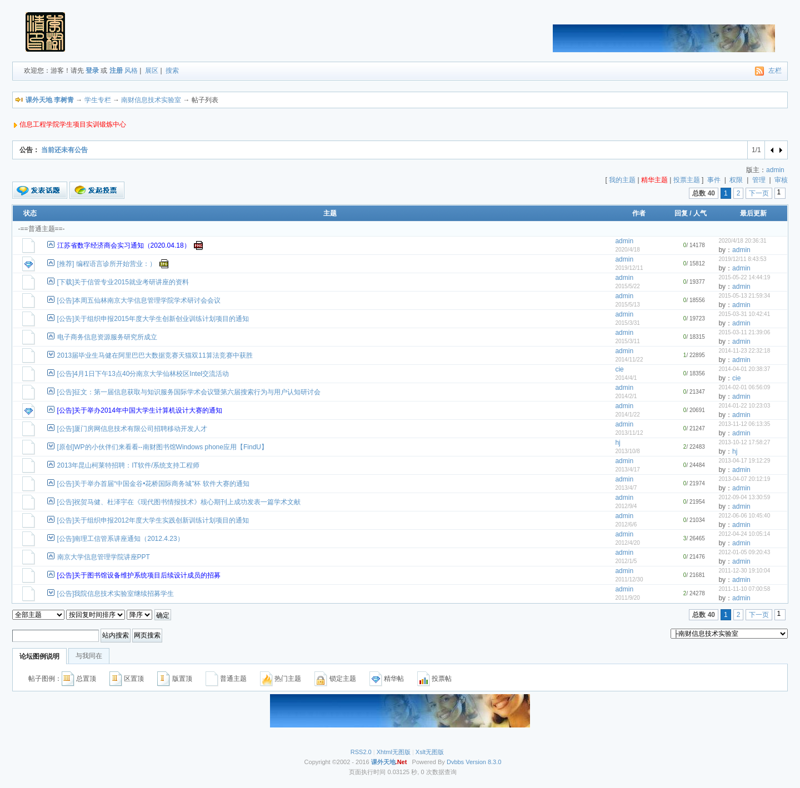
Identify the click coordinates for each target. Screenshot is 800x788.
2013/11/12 (629, 433)
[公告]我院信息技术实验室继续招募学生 (115, 594)
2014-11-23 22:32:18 (744, 351)
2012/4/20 (627, 543)
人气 (700, 213)
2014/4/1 (626, 378)
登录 (92, 70)
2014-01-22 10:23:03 (744, 406)
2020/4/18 (627, 250)
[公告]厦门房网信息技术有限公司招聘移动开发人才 (132, 429)
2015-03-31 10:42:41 (744, 314)
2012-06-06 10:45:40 (744, 516)
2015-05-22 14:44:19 (744, 277)
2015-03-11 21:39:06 (744, 332)
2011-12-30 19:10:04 (744, 571)
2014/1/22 (627, 414)
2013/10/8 (627, 451)
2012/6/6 (626, 524)
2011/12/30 (629, 579)
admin (775, 170)
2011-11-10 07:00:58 (744, 589)
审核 (781, 180)
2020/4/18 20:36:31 (742, 241)
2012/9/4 (626, 506)
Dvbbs (455, 762)
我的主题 (622, 180)
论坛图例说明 (39, 656)
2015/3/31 (627, 323)
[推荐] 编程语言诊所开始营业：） (106, 264)
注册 (116, 70)
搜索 (172, 70)
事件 (714, 180)
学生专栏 (97, 100)
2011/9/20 (627, 598)
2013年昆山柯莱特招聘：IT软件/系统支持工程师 (128, 465)
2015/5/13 (627, 305)
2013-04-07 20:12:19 (744, 479)
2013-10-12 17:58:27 (744, 442)
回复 (681, 213)
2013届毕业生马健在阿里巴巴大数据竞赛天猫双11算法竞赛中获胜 (155, 355)
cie (619, 369)
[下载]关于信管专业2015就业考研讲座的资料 (123, 282)
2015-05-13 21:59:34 (744, 296)
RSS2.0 (361, 752)
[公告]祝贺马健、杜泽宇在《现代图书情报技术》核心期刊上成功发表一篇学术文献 (179, 502)
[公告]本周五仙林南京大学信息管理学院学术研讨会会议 (139, 300)
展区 (151, 70)
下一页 (759, 193)
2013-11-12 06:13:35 (744, 424)
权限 (736, 180)
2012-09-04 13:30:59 (744, 497)
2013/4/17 (627, 469)
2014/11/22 (629, 360)
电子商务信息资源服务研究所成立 (107, 337)
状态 (30, 213)
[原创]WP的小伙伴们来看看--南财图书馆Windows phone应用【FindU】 (162, 447)
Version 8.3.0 (483, 762)
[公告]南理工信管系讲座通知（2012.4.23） (120, 539)
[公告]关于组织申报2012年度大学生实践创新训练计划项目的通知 (153, 520)
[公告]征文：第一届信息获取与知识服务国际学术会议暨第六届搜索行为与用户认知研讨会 (189, 392)
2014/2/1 (626, 396)
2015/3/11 (627, 341)
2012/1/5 (626, 561)
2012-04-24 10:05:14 (744, 534)
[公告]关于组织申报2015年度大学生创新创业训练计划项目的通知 (153, 319)
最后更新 (753, 213)
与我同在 (89, 656)
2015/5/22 (627, 286)
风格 (131, 70)
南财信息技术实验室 (151, 100)
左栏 (775, 70)
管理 (759, 180)
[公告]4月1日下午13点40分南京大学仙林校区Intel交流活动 (143, 374)
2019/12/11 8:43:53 (742, 259)
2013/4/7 (626, 488)
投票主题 (686, 180)
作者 (639, 213)
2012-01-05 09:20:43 (744, 552)
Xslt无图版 (430, 752)
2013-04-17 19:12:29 (744, 461)
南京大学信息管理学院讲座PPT (103, 557)
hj (617, 442)
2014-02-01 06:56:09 (744, 387)
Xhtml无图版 (394, 752)
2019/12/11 (629, 268)
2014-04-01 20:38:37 (744, 369)
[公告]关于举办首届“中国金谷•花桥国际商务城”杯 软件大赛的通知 (153, 484)
